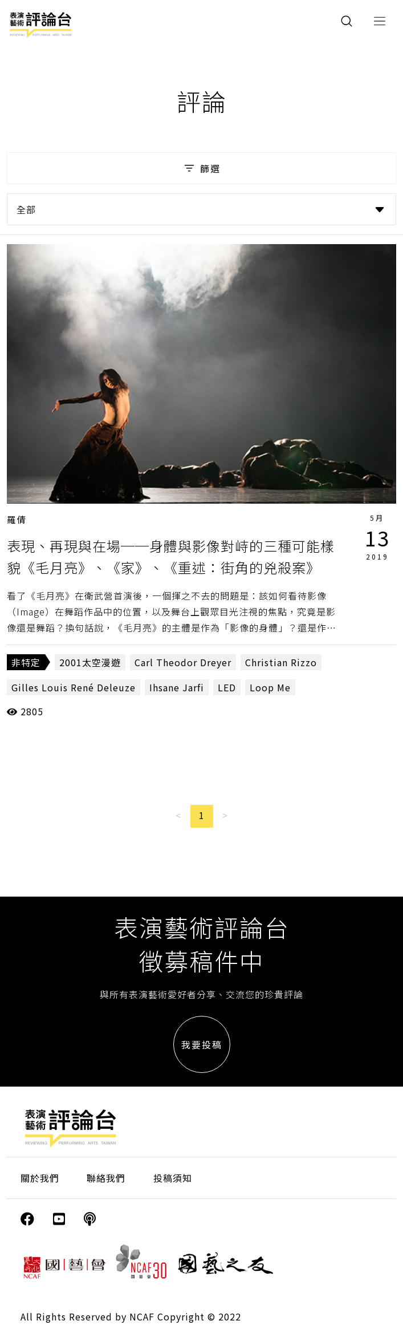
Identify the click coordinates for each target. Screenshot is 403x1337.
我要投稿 (201, 1044)
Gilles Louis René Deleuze (73, 687)
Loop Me (270, 687)
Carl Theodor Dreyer (183, 662)
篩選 (201, 168)
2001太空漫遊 (90, 662)
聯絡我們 (106, 1178)
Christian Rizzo (281, 662)
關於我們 (40, 1178)
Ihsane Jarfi (176, 687)
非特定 (25, 662)
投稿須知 (172, 1178)
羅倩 (17, 519)
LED (227, 687)
